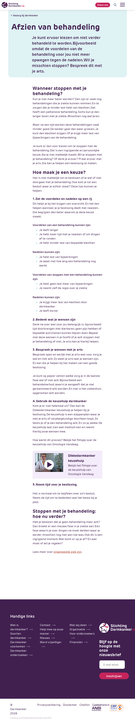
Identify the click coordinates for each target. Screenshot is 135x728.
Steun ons (102, 4)
